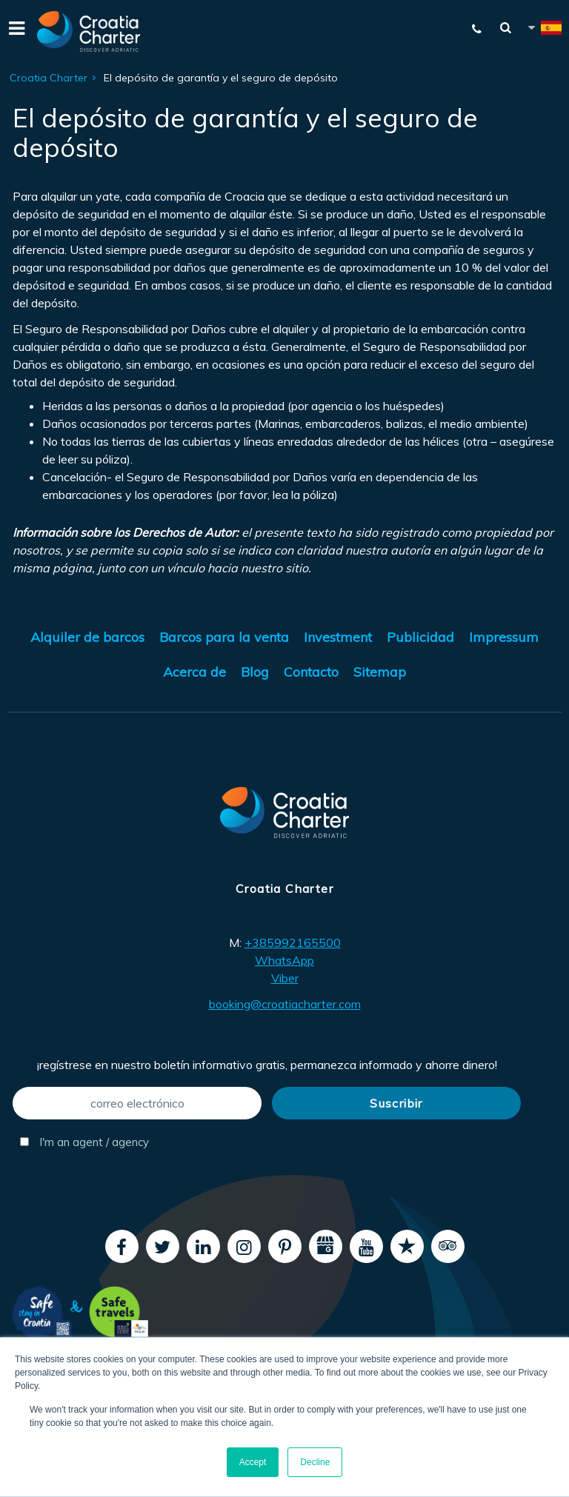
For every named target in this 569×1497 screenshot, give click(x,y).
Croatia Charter (48, 77)
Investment (338, 637)
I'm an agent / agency (84, 1142)
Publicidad (420, 637)
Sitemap (379, 671)
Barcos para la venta (224, 637)
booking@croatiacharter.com (285, 1004)
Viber (285, 978)
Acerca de (194, 671)
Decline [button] (315, 1462)
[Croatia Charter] (89, 31)
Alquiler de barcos (87, 637)
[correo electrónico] (137, 1103)
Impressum (504, 637)
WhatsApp (284, 960)
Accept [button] (253, 1462)
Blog (255, 671)
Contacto (311, 671)
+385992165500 (292, 942)
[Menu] (15, 31)
